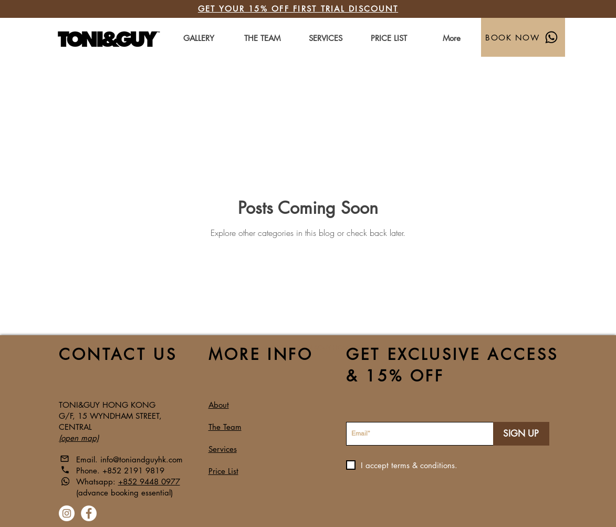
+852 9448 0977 (149, 482)
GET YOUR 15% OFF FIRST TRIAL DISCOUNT (298, 9)
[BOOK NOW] (523, 37)
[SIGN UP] (521, 434)
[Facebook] (89, 513)
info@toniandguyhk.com (141, 459)
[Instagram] (67, 513)
